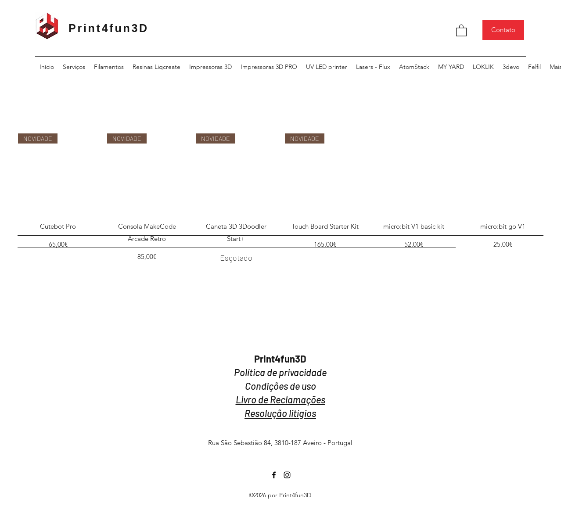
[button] (461, 30)
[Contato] (503, 30)
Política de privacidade (280, 372)
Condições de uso (280, 385)
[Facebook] (274, 474)
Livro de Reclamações (280, 399)
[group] (280, 199)
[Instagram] (287, 474)
